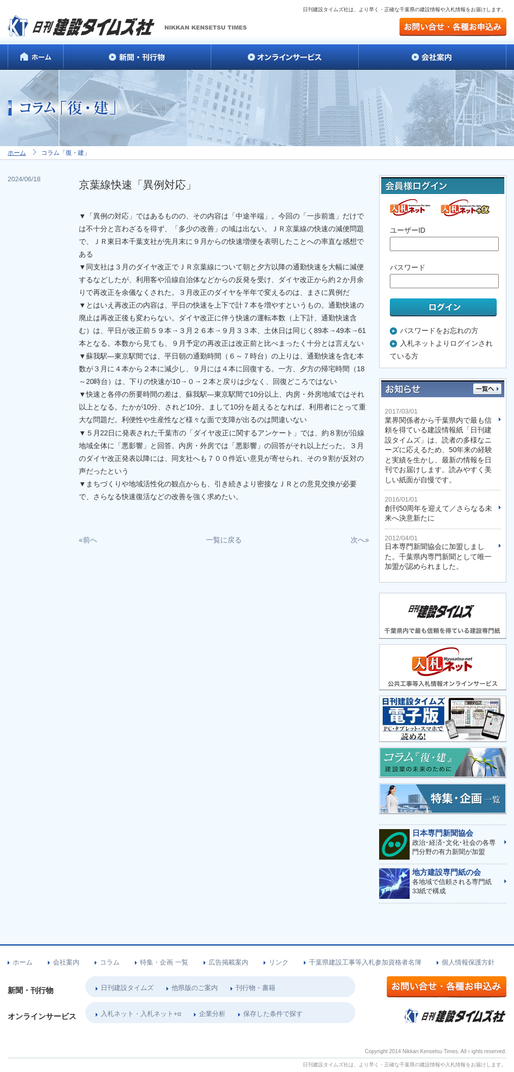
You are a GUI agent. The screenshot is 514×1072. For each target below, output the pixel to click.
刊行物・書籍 (255, 988)
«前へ (88, 540)
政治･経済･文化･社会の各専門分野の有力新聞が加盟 (454, 842)
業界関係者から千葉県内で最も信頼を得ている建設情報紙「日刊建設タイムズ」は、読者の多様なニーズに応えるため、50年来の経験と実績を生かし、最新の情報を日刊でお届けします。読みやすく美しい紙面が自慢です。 (439, 445)
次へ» (360, 540)
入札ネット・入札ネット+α (141, 1014)
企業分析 (212, 1014)
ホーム (17, 152)
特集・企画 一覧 (164, 962)
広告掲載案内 (228, 962)
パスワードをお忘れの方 (439, 330)
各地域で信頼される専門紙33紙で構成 (454, 881)
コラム (110, 962)
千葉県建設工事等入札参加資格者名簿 (365, 962)
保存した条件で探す (273, 1014)
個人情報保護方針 (468, 962)
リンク (279, 962)
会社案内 (66, 962)
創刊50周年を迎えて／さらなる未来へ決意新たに (439, 509)
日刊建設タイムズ (127, 988)
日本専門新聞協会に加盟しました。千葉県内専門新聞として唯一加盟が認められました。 (439, 552)
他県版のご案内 (195, 988)
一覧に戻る (224, 540)
